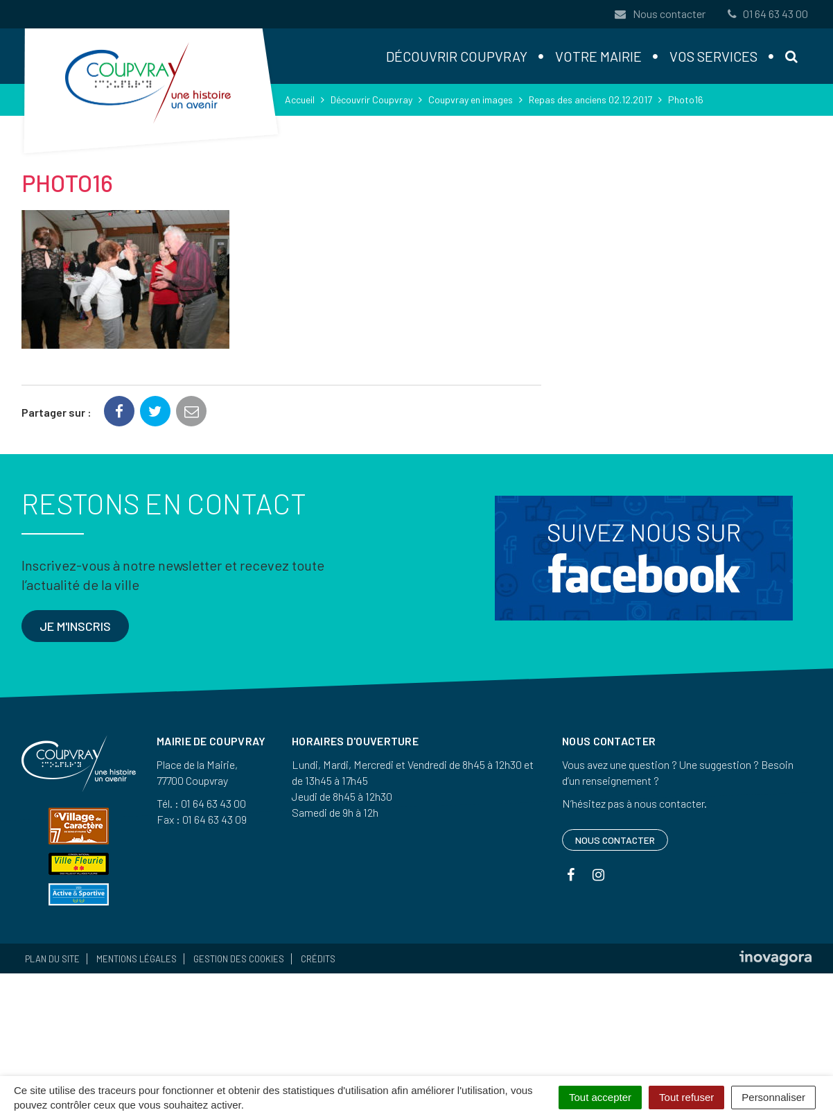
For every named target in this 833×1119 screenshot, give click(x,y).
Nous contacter (659, 13)
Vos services (713, 56)
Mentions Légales (136, 958)
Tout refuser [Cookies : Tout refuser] (686, 1097)
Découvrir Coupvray (456, 56)
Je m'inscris (75, 626)
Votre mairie (598, 56)
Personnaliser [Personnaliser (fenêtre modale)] (773, 1097)
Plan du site (52, 958)
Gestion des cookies (238, 958)
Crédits (318, 958)
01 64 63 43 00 (766, 13)
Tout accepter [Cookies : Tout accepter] (600, 1097)
